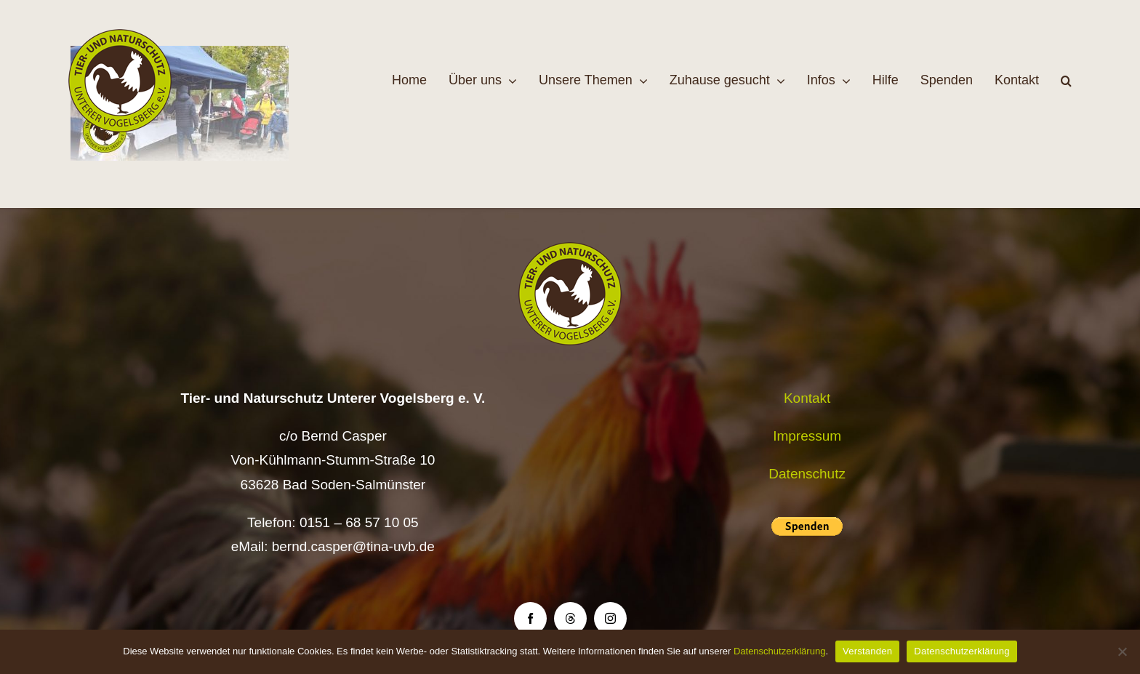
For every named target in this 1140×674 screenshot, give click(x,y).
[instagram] (610, 618)
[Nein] (1122, 651)
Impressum (807, 436)
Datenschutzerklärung (779, 651)
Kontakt (807, 398)
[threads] (570, 618)
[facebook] (530, 618)
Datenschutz (807, 473)
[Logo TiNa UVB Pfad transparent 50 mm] (120, 36)
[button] (1066, 81)
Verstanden (867, 651)
